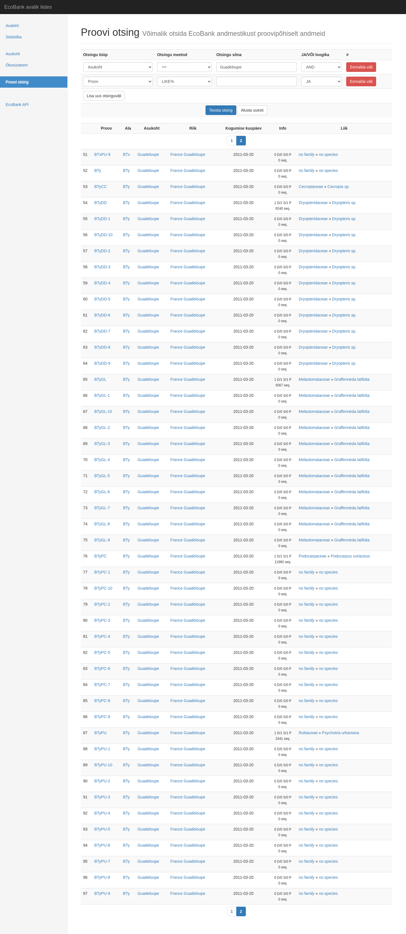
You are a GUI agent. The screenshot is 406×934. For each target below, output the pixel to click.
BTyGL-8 (102, 524)
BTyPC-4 (102, 636)
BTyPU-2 (102, 781)
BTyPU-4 (102, 813)
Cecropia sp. (339, 186)
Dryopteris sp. (344, 202)
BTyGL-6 (102, 492)
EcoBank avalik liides (28, 7)
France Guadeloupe (187, 154)
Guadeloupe (148, 154)
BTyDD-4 (102, 283)
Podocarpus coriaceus (350, 556)
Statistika (14, 37)
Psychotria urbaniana (340, 733)
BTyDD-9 (102, 363)
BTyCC (100, 186)
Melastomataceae (314, 379)
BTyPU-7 (102, 861)
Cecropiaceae (311, 186)
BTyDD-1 (102, 218)
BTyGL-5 (102, 475)
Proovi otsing (17, 82)
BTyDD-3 (102, 267)
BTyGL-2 (102, 427)
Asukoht (13, 54)
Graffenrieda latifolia (352, 379)
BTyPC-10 (103, 588)
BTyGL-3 (102, 443)
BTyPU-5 (102, 829)
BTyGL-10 (103, 411)
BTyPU (100, 733)
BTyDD (100, 202)
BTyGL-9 (102, 540)
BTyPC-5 (102, 652)
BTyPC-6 (102, 668)
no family (307, 154)
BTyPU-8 (102, 877)
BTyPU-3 (102, 797)
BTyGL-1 (102, 395)
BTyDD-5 (102, 299)
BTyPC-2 (102, 604)
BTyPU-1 (102, 749)
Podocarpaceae (312, 556)
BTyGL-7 (102, 508)
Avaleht (12, 25)
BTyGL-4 (102, 459)
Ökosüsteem (17, 65)
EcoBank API (17, 104)
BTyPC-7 (102, 684)
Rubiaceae (308, 733)
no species (328, 154)
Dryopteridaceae (313, 202)
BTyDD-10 (103, 235)
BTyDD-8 (102, 347)
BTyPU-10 (103, 765)
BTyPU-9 (102, 893)
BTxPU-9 (102, 154)
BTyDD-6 (102, 315)
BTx (126, 154)
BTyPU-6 (102, 845)
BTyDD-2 (102, 251)
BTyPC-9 (102, 716)
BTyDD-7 (102, 331)
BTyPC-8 (102, 700)
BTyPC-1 (102, 572)
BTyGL (100, 379)
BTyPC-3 (102, 620)
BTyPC (100, 556)
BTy (97, 170)
